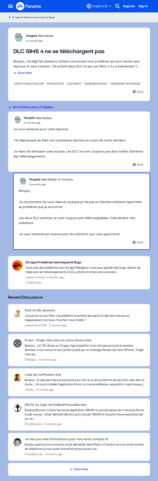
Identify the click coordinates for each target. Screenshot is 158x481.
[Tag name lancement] (74, 83)
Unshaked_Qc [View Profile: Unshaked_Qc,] (34, 454)
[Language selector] (99, 6)
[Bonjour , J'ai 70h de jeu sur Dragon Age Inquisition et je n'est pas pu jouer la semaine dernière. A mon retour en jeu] (85, 350)
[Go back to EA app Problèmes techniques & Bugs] (86, 262)
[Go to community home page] (28, 6)
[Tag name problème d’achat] (96, 83)
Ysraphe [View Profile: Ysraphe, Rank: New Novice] (31, 36)
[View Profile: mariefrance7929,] (17, 313)
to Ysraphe (65, 179)
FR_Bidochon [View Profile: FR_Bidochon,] (33, 424)
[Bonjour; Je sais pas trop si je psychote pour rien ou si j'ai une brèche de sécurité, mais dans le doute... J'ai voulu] (85, 382)
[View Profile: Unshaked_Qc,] (17, 442)
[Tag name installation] (55, 83)
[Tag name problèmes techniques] (125, 83)
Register (129, 6)
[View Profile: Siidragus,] (17, 343)
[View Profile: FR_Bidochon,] (17, 408)
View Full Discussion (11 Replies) (30, 107)
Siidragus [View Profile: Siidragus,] (31, 359)
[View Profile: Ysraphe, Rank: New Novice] (18, 38)
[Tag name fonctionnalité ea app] (29, 83)
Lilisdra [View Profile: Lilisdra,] (29, 390)
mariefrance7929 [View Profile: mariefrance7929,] (36, 325)
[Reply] (138, 92)
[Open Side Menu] (10, 6)
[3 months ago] (57, 325)
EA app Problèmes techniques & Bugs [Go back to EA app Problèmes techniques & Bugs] (31, 17)
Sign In (143, 6)
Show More (22, 73)
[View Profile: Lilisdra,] (17, 378)
